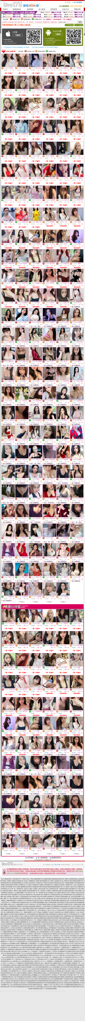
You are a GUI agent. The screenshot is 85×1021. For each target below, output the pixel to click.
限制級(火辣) (16, 19)
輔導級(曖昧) (27, 19)
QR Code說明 (78, 25)
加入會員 (42, 9)
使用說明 (53, 9)
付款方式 (65, 9)
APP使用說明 (69, 25)
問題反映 (77, 9)
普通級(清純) (38, 19)
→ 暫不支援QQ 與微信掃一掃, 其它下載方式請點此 (44, 47)
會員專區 (30, 9)
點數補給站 (17, 9)
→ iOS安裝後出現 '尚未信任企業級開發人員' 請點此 (15, 47)
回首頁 (5, 9)
